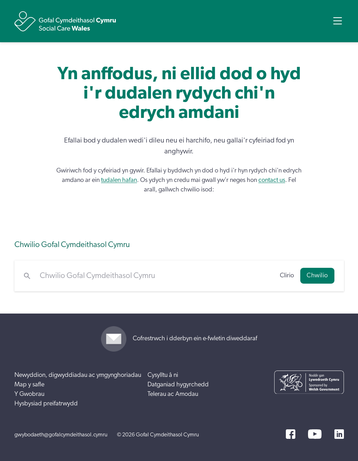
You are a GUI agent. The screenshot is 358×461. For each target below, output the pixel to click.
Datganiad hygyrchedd (178, 384)
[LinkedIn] (339, 434)
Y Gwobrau (29, 394)
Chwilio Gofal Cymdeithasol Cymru (72, 245)
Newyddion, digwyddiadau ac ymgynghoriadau (77, 375)
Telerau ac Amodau (172, 394)
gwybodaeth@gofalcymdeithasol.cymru (60, 434)
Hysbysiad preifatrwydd (46, 403)
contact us (271, 180)
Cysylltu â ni (162, 375)
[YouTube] (314, 434)
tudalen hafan (119, 180)
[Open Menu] (337, 20)
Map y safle (29, 384)
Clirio (287, 275)
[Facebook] (290, 434)
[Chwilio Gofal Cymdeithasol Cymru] (155, 276)
